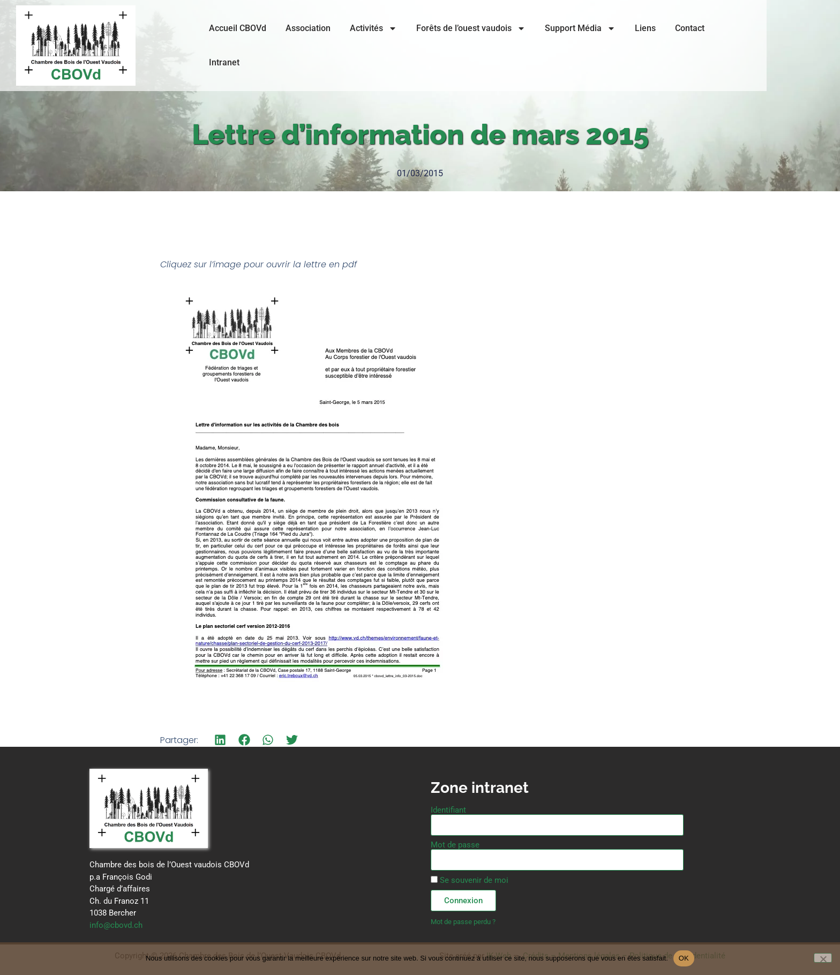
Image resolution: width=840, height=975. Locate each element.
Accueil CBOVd (255, 49)
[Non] (823, 958)
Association (325, 49)
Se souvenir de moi (469, 880)
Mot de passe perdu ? (463, 922)
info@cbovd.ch (115, 925)
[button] (220, 740)
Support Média (597, 49)
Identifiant (448, 810)
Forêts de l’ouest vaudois (488, 49)
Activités (391, 49)
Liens (662, 49)
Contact (707, 49)
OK (684, 958)
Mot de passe (455, 845)
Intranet (756, 49)
